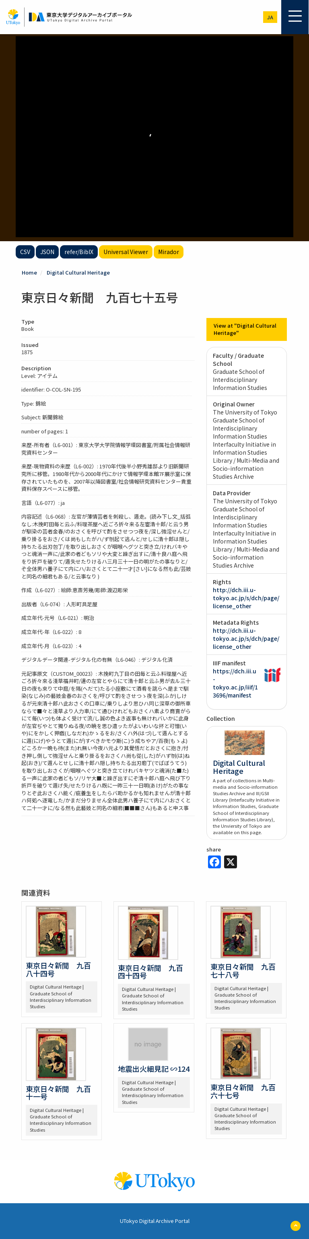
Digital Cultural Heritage (78, 272)
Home (29, 272)
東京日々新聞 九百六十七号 (243, 1091)
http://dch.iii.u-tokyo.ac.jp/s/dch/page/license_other (246, 598)
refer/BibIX (78, 252)
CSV (25, 252)
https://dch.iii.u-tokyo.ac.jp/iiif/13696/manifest (235, 683)
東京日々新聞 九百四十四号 (150, 971)
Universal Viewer (125, 252)
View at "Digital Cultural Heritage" (245, 329)
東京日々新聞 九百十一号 (58, 1092)
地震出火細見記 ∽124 (154, 1068)
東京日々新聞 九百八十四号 (58, 969)
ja (270, 17)
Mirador (168, 252)
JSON (47, 252)
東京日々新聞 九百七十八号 (243, 970)
